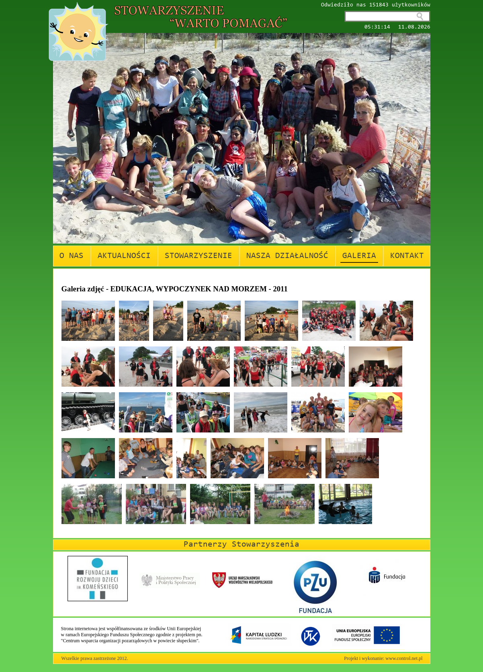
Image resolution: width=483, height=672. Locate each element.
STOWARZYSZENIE (198, 256)
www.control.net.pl (403, 658)
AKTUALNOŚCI (124, 256)
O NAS (71, 256)
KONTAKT (407, 256)
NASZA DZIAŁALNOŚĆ (287, 256)
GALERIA (359, 256)
